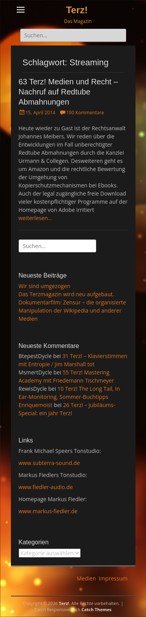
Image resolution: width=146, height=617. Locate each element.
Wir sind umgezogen (44, 286)
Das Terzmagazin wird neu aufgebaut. (66, 294)
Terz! (77, 10)
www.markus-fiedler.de (48, 511)
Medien (86, 578)
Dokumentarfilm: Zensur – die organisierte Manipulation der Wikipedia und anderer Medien (72, 310)
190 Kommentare (85, 112)
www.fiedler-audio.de (46, 487)
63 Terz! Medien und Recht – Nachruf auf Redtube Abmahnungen (68, 91)
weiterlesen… (35, 218)
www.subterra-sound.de (49, 463)
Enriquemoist (36, 405)
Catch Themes (96, 609)
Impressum (113, 578)
